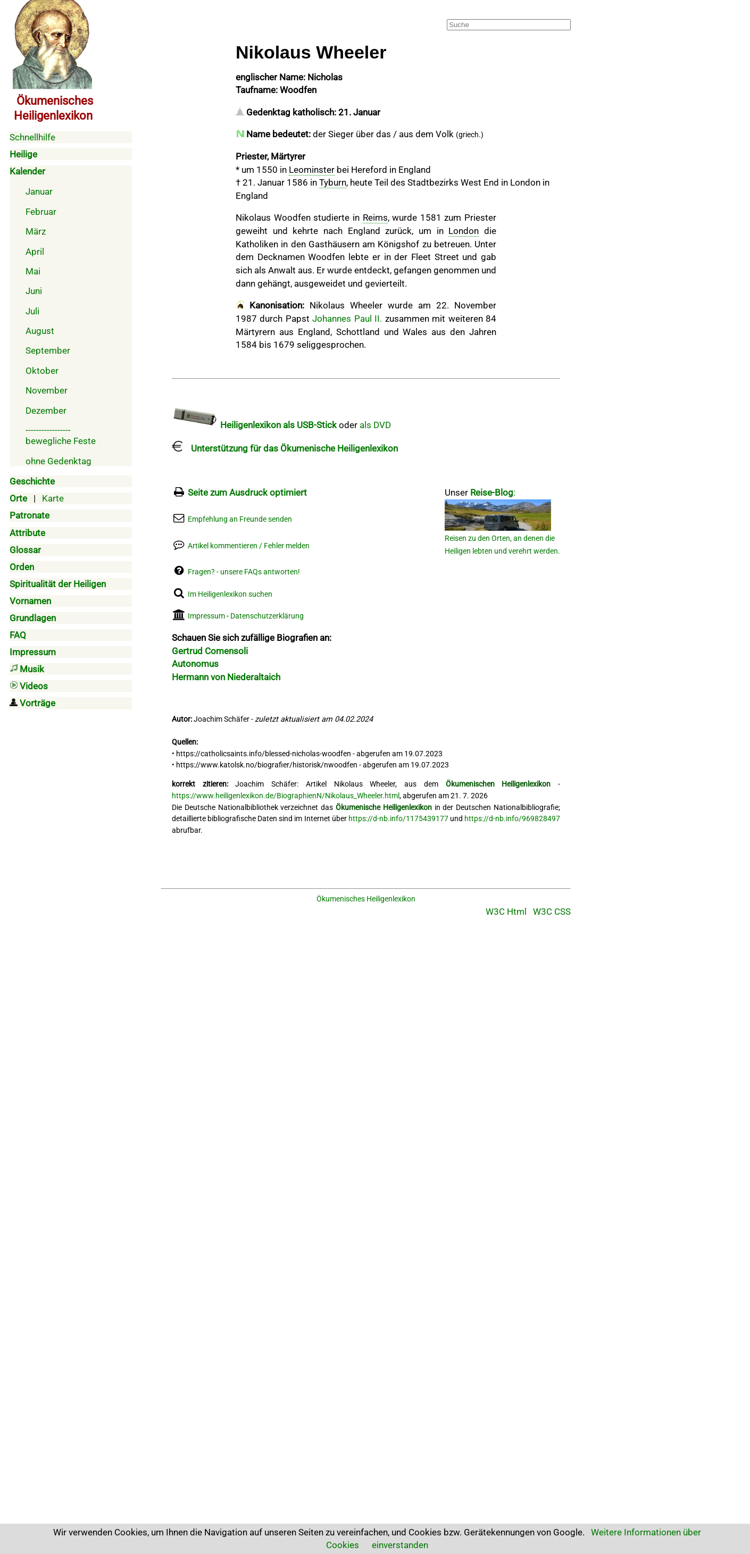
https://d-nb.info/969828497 (512, 818)
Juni (34, 291)
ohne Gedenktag (58, 461)
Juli (32, 311)
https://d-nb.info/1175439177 (398, 818)
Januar (39, 191)
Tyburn (332, 182)
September (48, 350)
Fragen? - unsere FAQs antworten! (244, 572)
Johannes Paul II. (347, 318)
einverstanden (400, 1545)
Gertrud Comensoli (210, 651)
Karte (53, 498)
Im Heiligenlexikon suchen (230, 594)
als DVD (375, 425)
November (47, 390)
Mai (33, 271)
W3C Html (506, 911)
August (40, 330)
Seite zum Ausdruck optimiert (247, 492)
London (463, 230)
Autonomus (195, 663)
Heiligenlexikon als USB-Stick (254, 425)
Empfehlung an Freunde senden (240, 519)
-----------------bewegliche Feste (61, 435)
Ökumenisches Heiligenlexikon (365, 899)
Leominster (312, 169)
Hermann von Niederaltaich (226, 677)
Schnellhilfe (32, 137)
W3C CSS (552, 911)
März (36, 231)
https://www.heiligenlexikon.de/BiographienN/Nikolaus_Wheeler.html (285, 795)
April (35, 251)
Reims (375, 217)
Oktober (42, 370)
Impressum (206, 616)
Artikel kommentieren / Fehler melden (249, 545)
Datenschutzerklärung (267, 616)
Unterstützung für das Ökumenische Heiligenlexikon (285, 448)
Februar (41, 211)
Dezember (46, 410)
